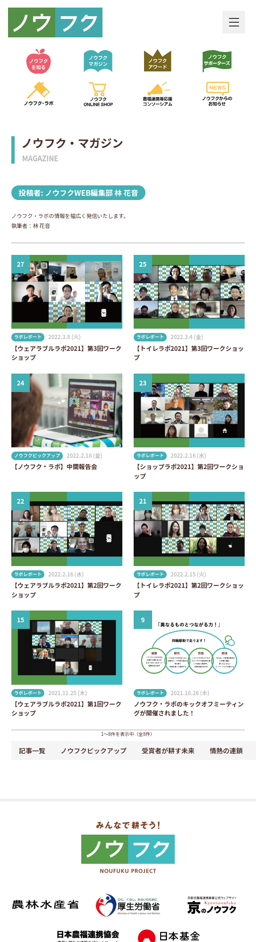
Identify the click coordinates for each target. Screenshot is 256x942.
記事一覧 (32, 750)
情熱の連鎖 (226, 750)
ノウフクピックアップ (93, 750)
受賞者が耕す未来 (168, 750)
